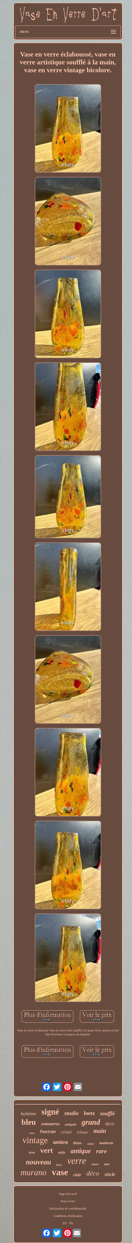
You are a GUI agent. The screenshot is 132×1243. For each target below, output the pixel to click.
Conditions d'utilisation (68, 1216)
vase (60, 1172)
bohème (28, 1113)
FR (71, 1223)
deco (109, 1123)
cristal (66, 1132)
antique (81, 1150)
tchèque (82, 1132)
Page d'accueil (68, 1194)
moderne (106, 1143)
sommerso (50, 1123)
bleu (28, 1122)
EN (65, 1223)
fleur (59, 1164)
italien (90, 1143)
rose (32, 1132)
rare (101, 1151)
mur (107, 1164)
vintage (35, 1140)
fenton (48, 1131)
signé (50, 1111)
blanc (77, 1143)
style (61, 1152)
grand (91, 1122)
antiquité (70, 1124)
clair (77, 1175)
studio (71, 1113)
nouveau (38, 1162)
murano (33, 1172)
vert (46, 1150)
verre (76, 1161)
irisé (32, 1152)
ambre (60, 1142)
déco (93, 1173)
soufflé (107, 1113)
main (100, 1131)
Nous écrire (68, 1201)
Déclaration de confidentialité (68, 1208)
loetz (89, 1113)
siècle (110, 1174)
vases (95, 1164)
